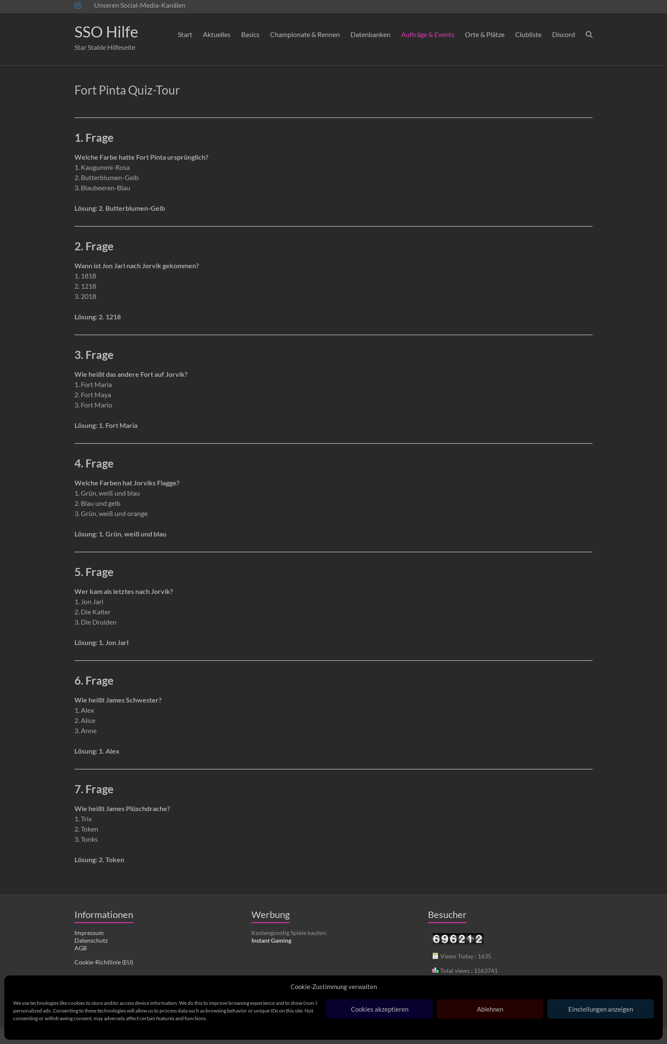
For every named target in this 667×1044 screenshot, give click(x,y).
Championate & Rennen (305, 34)
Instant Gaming (271, 940)
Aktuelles (217, 34)
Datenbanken (371, 34)
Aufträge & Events (427, 34)
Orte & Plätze (485, 34)
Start (185, 34)
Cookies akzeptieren (379, 1009)
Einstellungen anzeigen (600, 1009)
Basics (250, 34)
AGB (80, 948)
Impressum (89, 932)
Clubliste (528, 34)
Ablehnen (490, 1009)
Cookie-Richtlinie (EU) (103, 962)
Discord (563, 34)
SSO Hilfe (106, 31)
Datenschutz (91, 940)
